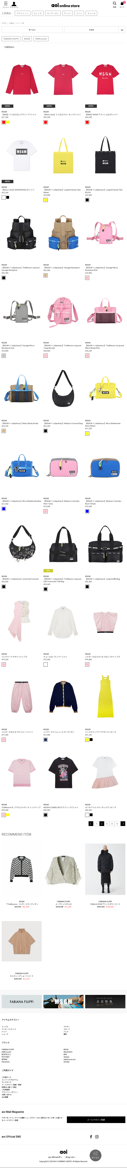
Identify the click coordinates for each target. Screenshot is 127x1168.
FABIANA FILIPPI (11, 38)
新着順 (91, 30)
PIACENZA (6, 1062)
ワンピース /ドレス (9, 1029)
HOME (4, 23)
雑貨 (65, 1034)
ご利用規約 (6, 1089)
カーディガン (53, 13)
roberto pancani (70, 1059)
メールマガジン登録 (96, 1119)
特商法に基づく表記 (9, 1087)
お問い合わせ (7, 1094)
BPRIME (4, 1059)
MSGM (27, 38)
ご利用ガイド (7, 1077)
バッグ (66, 1031)
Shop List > (70, 1157)
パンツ (4, 1031)
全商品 (11, 23)
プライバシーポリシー (10, 1092)
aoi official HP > (55, 1157)
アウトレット (22, 13)
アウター (67, 1026)
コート (79, 13)
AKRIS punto (41, 38)
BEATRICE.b (6, 1054)
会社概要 (5, 1097)
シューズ (5, 1034)
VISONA (67, 1062)
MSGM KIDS (68, 1052)
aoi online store (65, 5)
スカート (67, 1029)
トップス (5, 1026)
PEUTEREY (6, 1057)
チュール (91, 13)
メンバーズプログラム (10, 1079)
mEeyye (66, 1057)
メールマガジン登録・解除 (11, 1084)
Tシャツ (67, 13)
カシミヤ (38, 13)
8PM (65, 1054)
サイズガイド (7, 1082)
